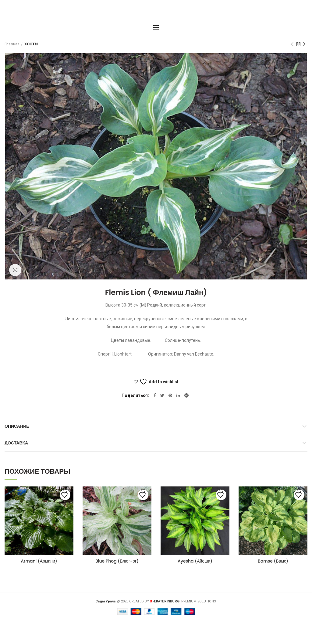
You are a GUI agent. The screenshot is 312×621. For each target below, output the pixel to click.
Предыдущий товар (292, 44)
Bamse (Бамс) (273, 561)
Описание (17, 426)
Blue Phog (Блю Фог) (117, 561)
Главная (12, 44)
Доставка (16, 443)
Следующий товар (304, 44)
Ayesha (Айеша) (195, 561)
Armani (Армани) (39, 561)
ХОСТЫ (31, 44)
